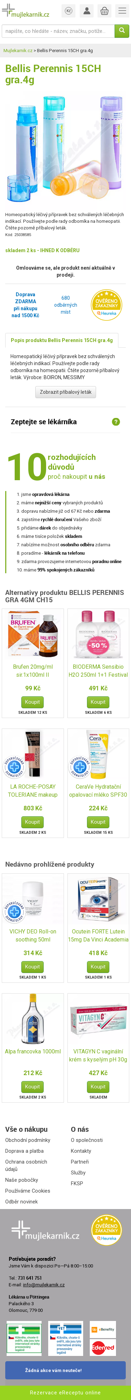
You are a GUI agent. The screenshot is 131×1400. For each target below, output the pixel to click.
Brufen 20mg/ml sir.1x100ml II (33, 670)
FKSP (77, 1183)
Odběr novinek (21, 1202)
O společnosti (87, 1140)
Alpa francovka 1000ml (33, 1051)
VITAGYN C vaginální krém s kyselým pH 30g (98, 1055)
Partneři (80, 1162)
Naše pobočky (21, 1180)
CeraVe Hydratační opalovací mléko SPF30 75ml (98, 791)
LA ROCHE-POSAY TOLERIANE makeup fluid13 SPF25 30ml (33, 791)
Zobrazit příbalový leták (66, 392)
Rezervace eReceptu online (65, 1393)
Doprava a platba (24, 1151)
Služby (78, 1173)
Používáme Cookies (27, 1191)
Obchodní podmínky (27, 1140)
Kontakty (81, 1151)
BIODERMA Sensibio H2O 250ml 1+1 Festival (98, 670)
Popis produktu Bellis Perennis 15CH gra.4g (62, 340)
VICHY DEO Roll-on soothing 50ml (32, 935)
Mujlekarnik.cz (17, 50)
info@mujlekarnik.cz (44, 1284)
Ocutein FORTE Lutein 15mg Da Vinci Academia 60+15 (98, 936)
